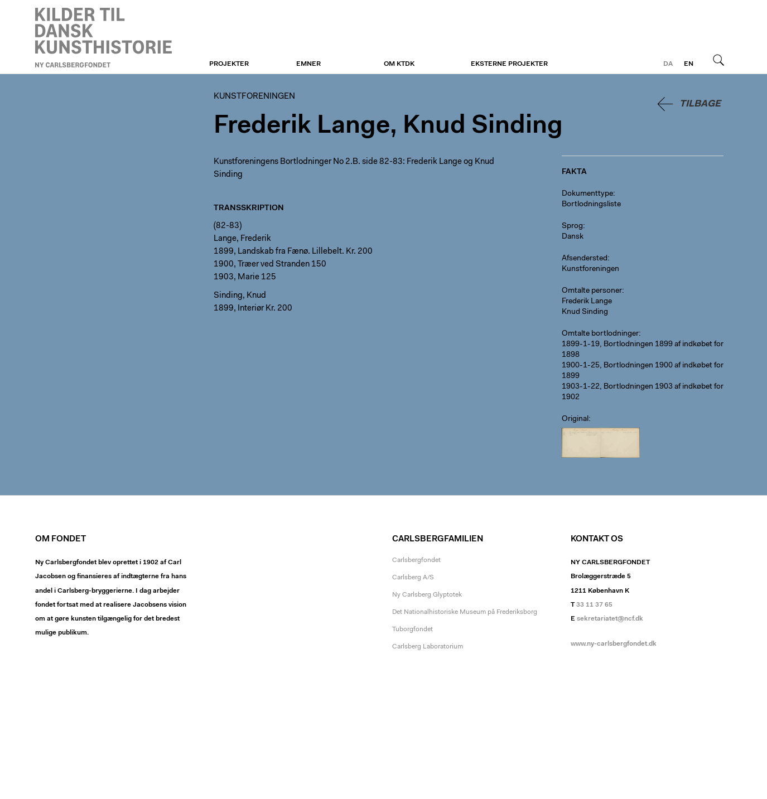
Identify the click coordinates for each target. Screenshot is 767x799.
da (668, 64)
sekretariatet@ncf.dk (610, 619)
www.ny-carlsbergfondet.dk (614, 644)
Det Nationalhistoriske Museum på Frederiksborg (464, 612)
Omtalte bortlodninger (600, 334)
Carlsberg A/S (413, 577)
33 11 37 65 (594, 605)
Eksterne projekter (509, 64)
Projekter (229, 64)
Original (575, 419)
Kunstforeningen (103, 37)
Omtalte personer (592, 291)
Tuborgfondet (412, 629)
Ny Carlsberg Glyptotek (427, 595)
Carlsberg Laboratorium (427, 646)
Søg (718, 60)
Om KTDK (399, 64)
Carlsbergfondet (416, 560)
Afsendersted (584, 259)
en (688, 64)
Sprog (572, 226)
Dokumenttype (587, 194)
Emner (308, 64)
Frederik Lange (587, 302)
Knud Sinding (585, 312)
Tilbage (700, 104)
